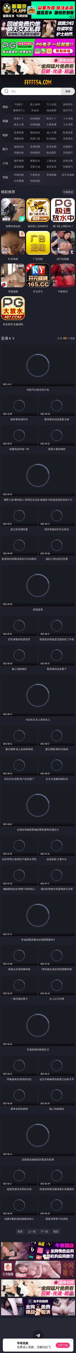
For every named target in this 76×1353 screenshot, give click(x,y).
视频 (5, 121)
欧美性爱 (68, 132)
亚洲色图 (35, 146)
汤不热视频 (68, 174)
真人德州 (35, 104)
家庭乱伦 (35, 160)
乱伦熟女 (51, 138)
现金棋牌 (51, 110)
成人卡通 (51, 132)
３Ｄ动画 (68, 118)
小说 (5, 163)
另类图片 (68, 152)
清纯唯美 (35, 152)
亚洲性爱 (19, 132)
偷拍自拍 (35, 132)
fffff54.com (37, 82)
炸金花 (35, 110)
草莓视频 (51, 174)
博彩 (5, 107)
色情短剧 (35, 180)
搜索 (67, 91)
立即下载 (63, 1345)
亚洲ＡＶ (19, 118)
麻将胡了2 (19, 110)
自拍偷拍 (35, 118)
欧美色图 (51, 146)
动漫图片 (68, 146)
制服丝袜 (19, 138)
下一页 (44, 1231)
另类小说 (35, 166)
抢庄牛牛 (68, 110)
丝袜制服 (35, 124)
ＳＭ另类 (68, 124)
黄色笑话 (51, 166)
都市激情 (19, 160)
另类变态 (68, 138)
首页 (20, 1231)
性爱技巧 (68, 166)
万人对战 (51, 104)
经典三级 (35, 138)
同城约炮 (19, 174)
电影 (5, 135)
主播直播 (51, 124)
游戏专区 (68, 104)
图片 (5, 149)
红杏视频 (19, 180)
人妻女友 (51, 160)
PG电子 (19, 104)
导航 (5, 177)
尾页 (55, 1231)
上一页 (32, 1231)
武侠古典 (68, 160)
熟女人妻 (19, 124)
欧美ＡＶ (51, 118)
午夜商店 (35, 174)
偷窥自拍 (19, 146)
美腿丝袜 (19, 152)
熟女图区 (51, 152)
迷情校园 (19, 166)
